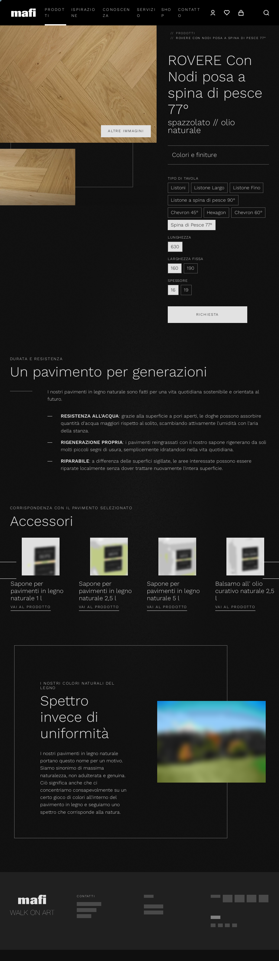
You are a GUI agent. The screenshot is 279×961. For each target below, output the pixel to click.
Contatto (189, 12)
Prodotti (55, 12)
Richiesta (207, 314)
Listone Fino (246, 188)
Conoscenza (116, 12)
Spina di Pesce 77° (191, 225)
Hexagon (216, 212)
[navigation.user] (213, 12)
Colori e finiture (194, 154)
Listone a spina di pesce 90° (203, 200)
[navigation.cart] (241, 12)
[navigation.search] (266, 12)
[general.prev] (8, 570)
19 (186, 290)
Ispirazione (83, 12)
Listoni (178, 188)
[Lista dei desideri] (227, 12)
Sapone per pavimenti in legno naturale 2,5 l (105, 591)
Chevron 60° (248, 212)
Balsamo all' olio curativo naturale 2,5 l (244, 591)
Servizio (146, 12)
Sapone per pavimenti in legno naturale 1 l (37, 591)
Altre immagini (126, 131)
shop (166, 12)
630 (175, 246)
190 (190, 268)
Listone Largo (209, 188)
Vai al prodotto (31, 607)
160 (174, 268)
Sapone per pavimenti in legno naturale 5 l (173, 591)
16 (173, 290)
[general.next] (271, 570)
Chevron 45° (184, 212)
